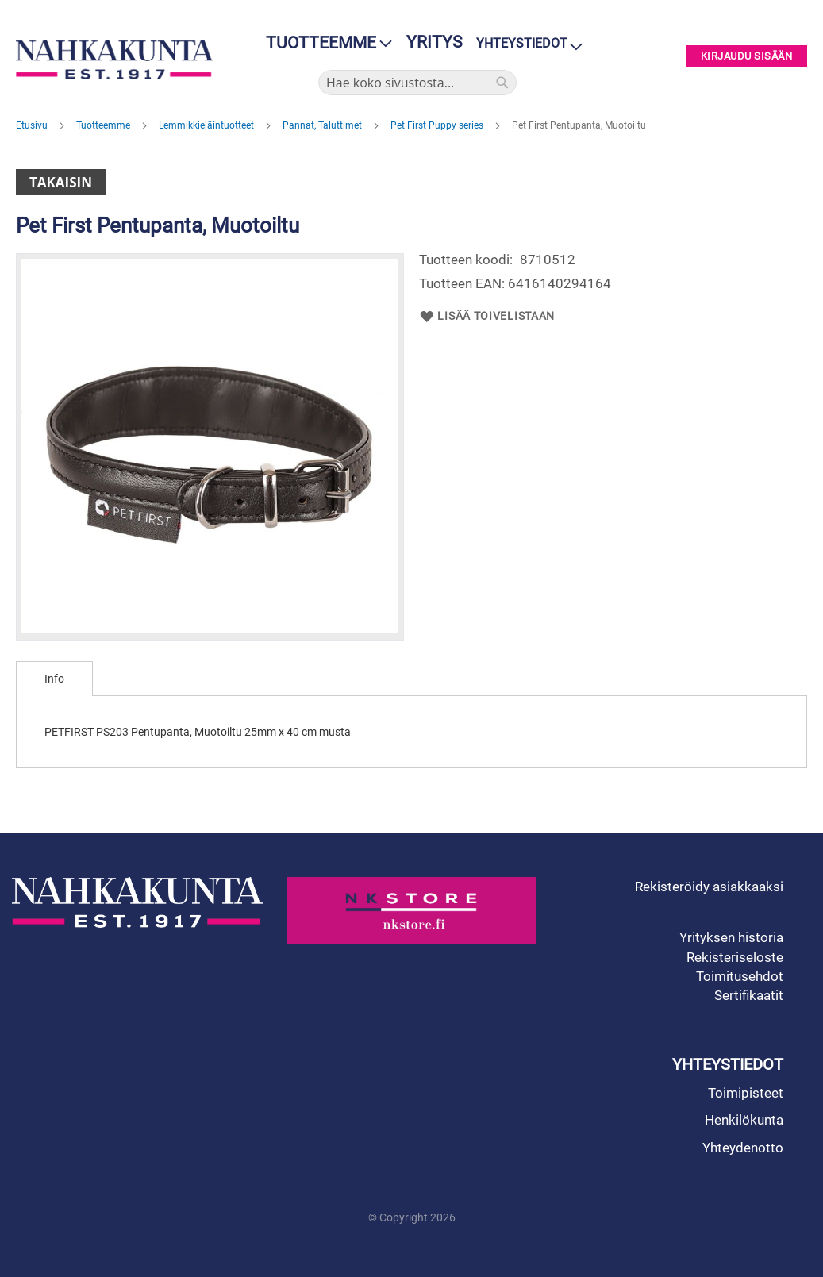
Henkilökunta (744, 1120)
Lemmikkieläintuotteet (207, 125)
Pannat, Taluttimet (323, 125)
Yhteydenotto (742, 1148)
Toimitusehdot (739, 976)
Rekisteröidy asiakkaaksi (709, 886)
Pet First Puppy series (438, 125)
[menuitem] (324, 43)
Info (54, 678)
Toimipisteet (745, 1093)
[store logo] (114, 60)
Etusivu (33, 125)
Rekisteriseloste (734, 957)
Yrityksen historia (731, 937)
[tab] (54, 678)
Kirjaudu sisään (747, 56)
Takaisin (60, 182)
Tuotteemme (104, 125)
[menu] (324, 43)
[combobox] (417, 82)
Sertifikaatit (748, 995)
